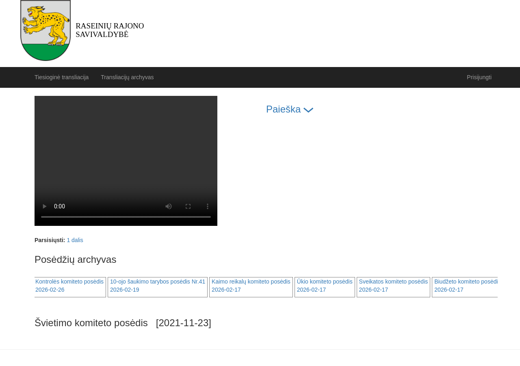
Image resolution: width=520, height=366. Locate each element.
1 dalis (75, 240)
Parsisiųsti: (50, 240)
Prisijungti (479, 77)
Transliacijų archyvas (127, 77)
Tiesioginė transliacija (62, 77)
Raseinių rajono (110, 30)
